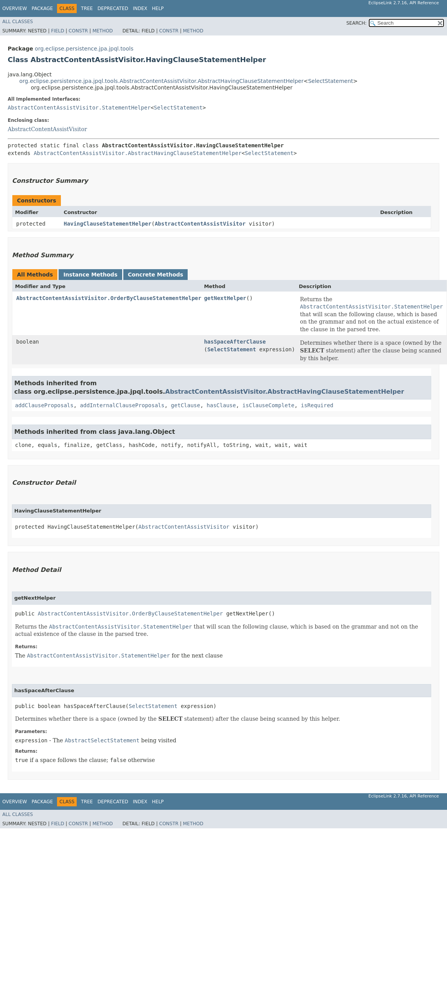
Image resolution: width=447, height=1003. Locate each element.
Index (140, 8)
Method (102, 31)
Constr (78, 31)
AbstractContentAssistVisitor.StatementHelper (79, 108)
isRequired (317, 405)
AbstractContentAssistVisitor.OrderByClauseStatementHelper (108, 298)
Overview (14, 8)
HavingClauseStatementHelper (107, 224)
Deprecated (112, 8)
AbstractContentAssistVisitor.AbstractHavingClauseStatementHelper (137, 153)
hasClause (221, 405)
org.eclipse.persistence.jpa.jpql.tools (84, 49)
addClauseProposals (44, 405)
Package (42, 8)
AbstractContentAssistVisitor (47, 129)
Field (57, 31)
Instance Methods (90, 274)
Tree (87, 8)
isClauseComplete (268, 405)
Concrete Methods (155, 274)
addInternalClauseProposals (122, 405)
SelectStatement (330, 81)
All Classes (17, 21)
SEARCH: (356, 23)
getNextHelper (225, 298)
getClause (185, 405)
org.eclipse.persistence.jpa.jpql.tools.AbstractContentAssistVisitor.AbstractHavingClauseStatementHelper (161, 81)
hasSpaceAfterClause (235, 342)
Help (158, 8)
